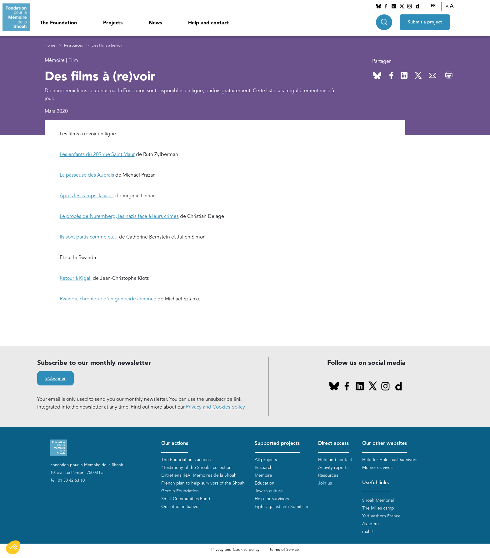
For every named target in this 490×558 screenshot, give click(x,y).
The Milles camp (378, 508)
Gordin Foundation (180, 491)
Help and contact (208, 23)
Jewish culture (269, 491)
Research (263, 467)
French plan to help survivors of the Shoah (203, 483)
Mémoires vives (377, 467)
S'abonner (55, 378)
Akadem (370, 523)
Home (50, 45)
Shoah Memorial (378, 500)
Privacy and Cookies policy (215, 407)
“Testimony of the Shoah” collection (196, 467)
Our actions (174, 443)
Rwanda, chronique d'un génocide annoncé (108, 299)
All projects (266, 459)
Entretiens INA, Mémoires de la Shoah (199, 475)
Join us (325, 483)
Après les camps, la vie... (87, 195)
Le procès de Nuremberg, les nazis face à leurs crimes (119, 216)
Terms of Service (284, 549)
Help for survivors (272, 498)
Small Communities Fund (185, 498)
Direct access (333, 443)
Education (264, 483)
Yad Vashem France (381, 516)
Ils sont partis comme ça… (89, 237)
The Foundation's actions (186, 459)
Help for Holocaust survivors (389, 459)
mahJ (367, 531)
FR (433, 6)
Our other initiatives (180, 506)
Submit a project (425, 22)
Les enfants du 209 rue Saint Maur (97, 154)
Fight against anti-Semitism (281, 506)
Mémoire (263, 475)
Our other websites (384, 443)
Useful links (375, 483)
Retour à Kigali (76, 278)
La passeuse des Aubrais (87, 175)
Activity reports (333, 467)
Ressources (73, 45)
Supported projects (277, 443)
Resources (328, 475)
